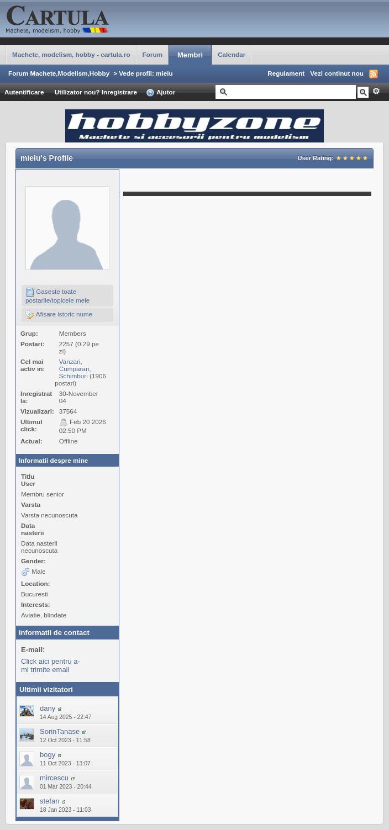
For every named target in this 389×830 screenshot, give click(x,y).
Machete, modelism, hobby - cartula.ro (71, 54)
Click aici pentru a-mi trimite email (50, 665)
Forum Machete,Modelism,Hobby (58, 73)
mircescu (54, 778)
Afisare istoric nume (58, 314)
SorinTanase (60, 731)
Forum (152, 54)
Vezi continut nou (337, 73)
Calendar (231, 54)
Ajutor (160, 92)
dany (47, 708)
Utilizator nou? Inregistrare (96, 92)
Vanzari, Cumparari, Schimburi (75, 368)
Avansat (376, 91)
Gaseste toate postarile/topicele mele (57, 296)
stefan (49, 801)
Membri (190, 55)
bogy (47, 754)
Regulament (285, 73)
